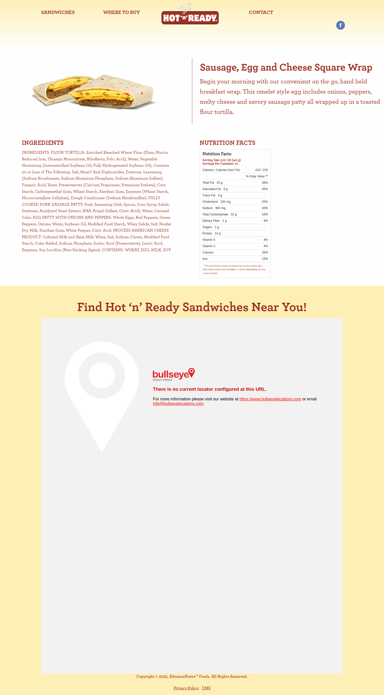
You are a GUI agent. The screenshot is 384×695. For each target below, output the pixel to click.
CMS (206, 688)
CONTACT (261, 12)
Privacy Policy (186, 688)
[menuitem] (58, 12)
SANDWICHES (58, 12)
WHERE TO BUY (121, 12)
